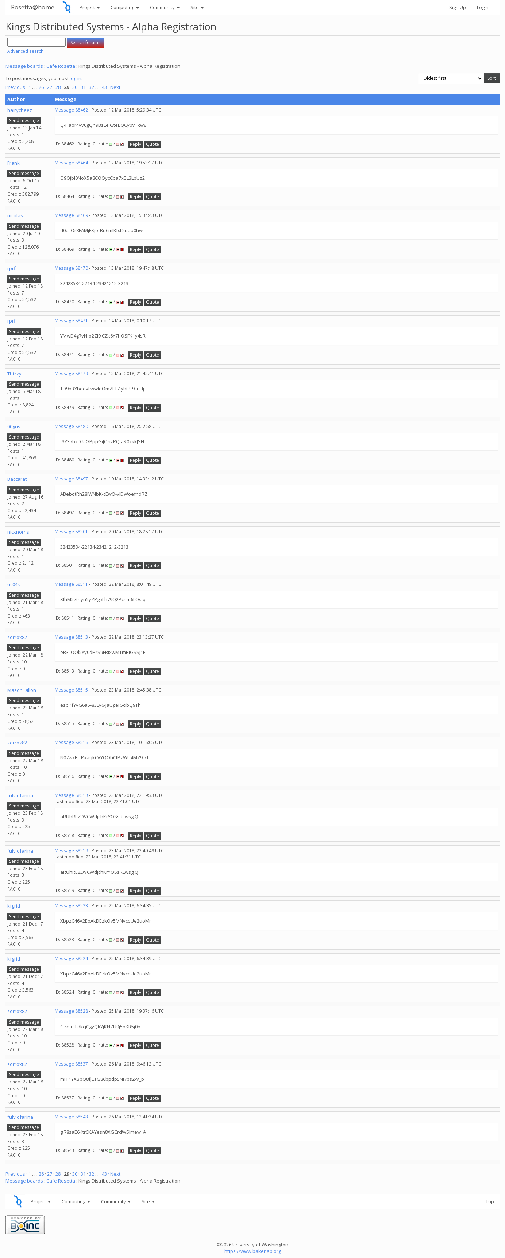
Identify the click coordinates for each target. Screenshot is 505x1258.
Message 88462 (71, 110)
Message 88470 (71, 268)
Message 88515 (71, 690)
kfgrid (13, 906)
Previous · (16, 87)
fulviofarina (20, 795)
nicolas (15, 215)
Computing (125, 7)
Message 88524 (71, 958)
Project (90, 7)
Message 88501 (71, 532)
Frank (13, 163)
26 (41, 87)
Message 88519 (71, 851)
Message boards (24, 66)
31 (83, 87)
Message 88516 (71, 742)
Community (165, 7)
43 (104, 87)
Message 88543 (71, 1117)
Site (197, 7)
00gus (13, 426)
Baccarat (17, 479)
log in (75, 78)
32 (91, 87)
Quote (152, 144)
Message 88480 (71, 426)
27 (49, 87)
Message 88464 (71, 163)
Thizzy (14, 373)
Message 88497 (71, 479)
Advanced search (25, 51)
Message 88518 (71, 795)
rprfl (12, 268)
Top (490, 1201)
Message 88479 (71, 373)
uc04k (13, 584)
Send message (24, 120)
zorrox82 (17, 637)
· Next (114, 87)
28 (58, 87)
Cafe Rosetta (60, 66)
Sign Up (457, 7)
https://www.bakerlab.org (252, 1251)
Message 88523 (71, 906)
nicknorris (18, 532)
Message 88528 (71, 1011)
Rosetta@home (32, 7)
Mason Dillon (21, 690)
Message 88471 (71, 321)
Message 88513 (71, 637)
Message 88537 (71, 1064)
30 (74, 87)
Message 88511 (71, 584)
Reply (135, 144)
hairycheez (19, 110)
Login (483, 7)
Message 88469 (71, 215)
